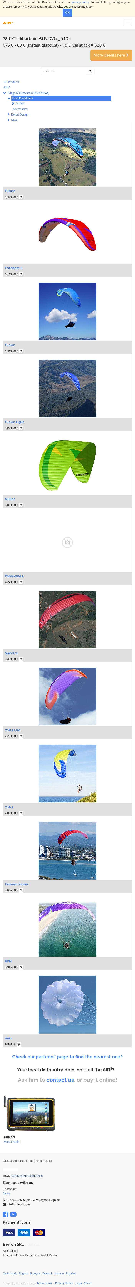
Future (10, 191)
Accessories (20, 109)
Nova (14, 120)
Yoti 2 (9, 807)
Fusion (10, 345)
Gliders (20, 103)
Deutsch (47, 1273)
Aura (8, 1038)
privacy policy (80, 2)
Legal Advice (84, 1283)
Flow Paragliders (22, 98)
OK (67, 12)
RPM (8, 961)
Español (71, 1273)
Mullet (10, 499)
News (6, 1193)
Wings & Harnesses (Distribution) (28, 93)
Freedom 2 (13, 268)
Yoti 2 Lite (12, 730)
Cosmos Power (17, 884)
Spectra (11, 653)
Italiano (59, 1273)
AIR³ (6, 87)
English (23, 1273)
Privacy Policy (64, 1283)
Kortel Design (19, 114)
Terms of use (44, 1283)
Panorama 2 (14, 576)
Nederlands (10, 1273)
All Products (11, 82)
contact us (60, 1080)
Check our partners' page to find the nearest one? (67, 1057)
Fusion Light (14, 422)
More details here (111, 55)
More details (11, 1141)
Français (35, 1273)
